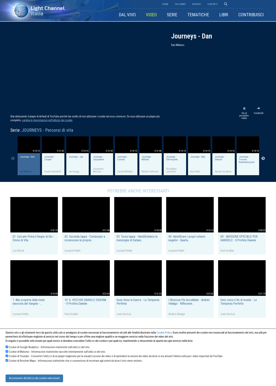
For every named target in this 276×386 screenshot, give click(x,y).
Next (263, 158)
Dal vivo (127, 14)
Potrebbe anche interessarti (138, 191)
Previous (13, 158)
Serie (172, 14)
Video (151, 14)
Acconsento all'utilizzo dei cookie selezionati (34, 378)
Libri (223, 14)
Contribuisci (251, 14)
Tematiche (198, 14)
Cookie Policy (164, 332)
